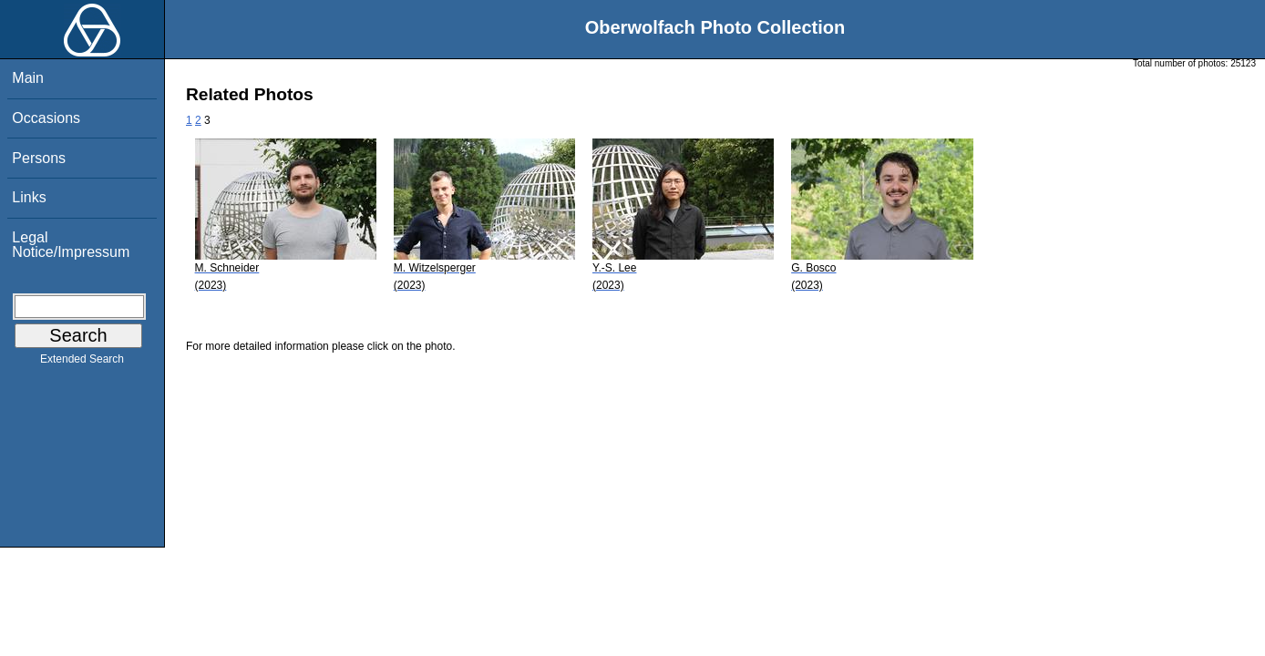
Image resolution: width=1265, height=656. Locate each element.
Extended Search (82, 362)
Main (28, 78)
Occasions (46, 118)
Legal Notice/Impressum (70, 245)
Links (29, 197)
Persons (39, 158)
